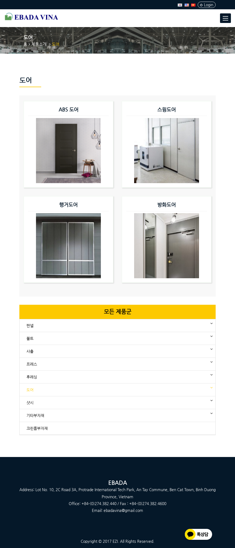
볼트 (32, 337)
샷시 (32, 401)
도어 (32, 389)
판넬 (32, 324)
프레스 (33, 363)
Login (206, 4)
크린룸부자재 (37, 428)
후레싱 (33, 376)
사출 (32, 350)
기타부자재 (37, 414)
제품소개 (39, 44)
